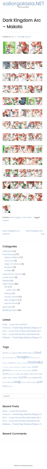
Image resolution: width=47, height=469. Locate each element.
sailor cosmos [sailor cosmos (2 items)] (27, 367)
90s (6, 286)
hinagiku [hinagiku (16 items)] (23, 357)
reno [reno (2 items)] (6, 367)
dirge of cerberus (12, 264)
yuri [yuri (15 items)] (40, 381)
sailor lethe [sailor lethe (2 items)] (14, 370)
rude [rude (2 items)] (14, 367)
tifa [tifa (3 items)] (11, 382)
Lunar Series (8, 277)
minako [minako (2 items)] (24, 363)
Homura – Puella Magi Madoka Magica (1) (22, 327)
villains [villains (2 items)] (23, 382)
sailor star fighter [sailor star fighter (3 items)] (22, 374)
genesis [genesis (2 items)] (9, 357)
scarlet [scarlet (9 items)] (23, 377)
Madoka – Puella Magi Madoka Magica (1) (22, 337)
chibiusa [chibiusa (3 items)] (30, 353)
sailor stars (11, 289)
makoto (6, 220)
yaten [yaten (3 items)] (34, 382)
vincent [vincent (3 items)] (29, 382)
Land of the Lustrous (12, 274)
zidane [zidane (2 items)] (10, 386)
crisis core (9, 260)
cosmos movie (11, 296)
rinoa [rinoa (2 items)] (10, 367)
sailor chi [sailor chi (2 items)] (19, 367)
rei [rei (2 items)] (3, 367)
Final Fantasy (9, 254)
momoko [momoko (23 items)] (35, 362)
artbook (8, 293)
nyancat (27, 36)
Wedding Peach (10, 310)
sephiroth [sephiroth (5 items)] (37, 377)
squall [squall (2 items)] (4, 382)
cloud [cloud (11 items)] (37, 352)
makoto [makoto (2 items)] (5, 363)
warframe (7, 306)
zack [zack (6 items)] (5, 385)
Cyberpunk (8, 251)
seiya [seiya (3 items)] (30, 378)
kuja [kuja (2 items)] (35, 357)
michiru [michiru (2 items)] (19, 363)
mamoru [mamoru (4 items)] (12, 362)
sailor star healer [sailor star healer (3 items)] (35, 374)
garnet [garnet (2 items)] (5, 357)
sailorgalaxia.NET (23, 3)
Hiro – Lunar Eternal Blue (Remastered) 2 (22, 331)
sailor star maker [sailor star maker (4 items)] (10, 377)
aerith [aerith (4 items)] (5, 352)
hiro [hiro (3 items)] (31, 357)
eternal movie (10, 303)
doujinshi (8, 267)
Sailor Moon (27, 217)
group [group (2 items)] (14, 357)
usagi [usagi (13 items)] (17, 382)
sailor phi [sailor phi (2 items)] (12, 374)
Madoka (6, 280)
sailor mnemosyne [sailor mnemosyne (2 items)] (25, 370)
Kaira (30, 465)
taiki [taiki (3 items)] (8, 382)
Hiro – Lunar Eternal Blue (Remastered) (21, 334)
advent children (11, 257)
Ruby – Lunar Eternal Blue (15, 324)
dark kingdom (15, 217)
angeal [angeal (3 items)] (14, 353)
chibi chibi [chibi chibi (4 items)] (22, 352)
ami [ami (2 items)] (10, 353)
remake (8, 270)
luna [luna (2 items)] (38, 357)
